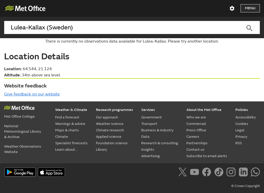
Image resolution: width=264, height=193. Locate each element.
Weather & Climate (71, 110)
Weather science (109, 124)
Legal (239, 130)
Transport (149, 124)
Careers (192, 136)
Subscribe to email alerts (206, 156)
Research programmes (114, 110)
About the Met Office (203, 110)
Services (148, 110)
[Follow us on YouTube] (195, 172)
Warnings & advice (70, 124)
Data (145, 136)
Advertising (150, 156)
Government (151, 117)
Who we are (196, 117)
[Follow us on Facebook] (207, 172)
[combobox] (121, 27)
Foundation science (112, 143)
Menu (250, 8)
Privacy (241, 136)
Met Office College (19, 116)
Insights (147, 149)
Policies (241, 110)
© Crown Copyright (245, 186)
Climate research (110, 130)
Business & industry (157, 130)
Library (101, 149)
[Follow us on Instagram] (231, 172)
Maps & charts (67, 130)
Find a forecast (67, 117)
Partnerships (197, 143)
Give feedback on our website (32, 94)
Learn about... (66, 149)
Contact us (195, 149)
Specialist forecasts (71, 143)
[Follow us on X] (183, 172)
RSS (238, 143)
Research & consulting (159, 143)
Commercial (196, 124)
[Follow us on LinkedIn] (244, 172)
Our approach (107, 117)
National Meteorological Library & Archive (22, 131)
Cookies (241, 124)
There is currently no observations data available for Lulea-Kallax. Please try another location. (132, 41)
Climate (61, 136)
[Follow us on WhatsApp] (255, 172)
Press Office (196, 130)
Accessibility (245, 117)
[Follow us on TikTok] (219, 172)
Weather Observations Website (22, 149)
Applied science (108, 136)
